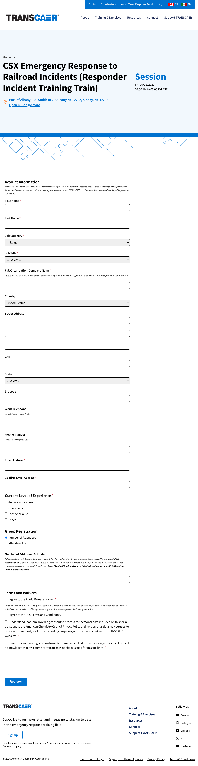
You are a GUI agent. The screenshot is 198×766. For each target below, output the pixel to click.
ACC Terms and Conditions (43, 615)
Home (7, 57)
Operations (15, 508)
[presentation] (34, 663)
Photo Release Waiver (40, 599)
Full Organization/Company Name (28, 270)
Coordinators (108, 4)
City (7, 356)
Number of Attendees (22, 537)
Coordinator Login (92, 759)
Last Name (13, 218)
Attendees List (17, 543)
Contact (93, 4)
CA (173, 4)
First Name (13, 201)
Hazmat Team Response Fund (136, 4)
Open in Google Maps (24, 105)
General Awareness (20, 502)
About (85, 18)
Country (10, 296)
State (8, 374)
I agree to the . (32, 599)
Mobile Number (16, 434)
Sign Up (13, 735)
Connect (152, 18)
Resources (134, 18)
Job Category (14, 235)
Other (12, 520)
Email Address (15, 460)
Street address (14, 313)
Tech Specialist (18, 514)
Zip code (10, 391)
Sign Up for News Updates (126, 759)
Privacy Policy (71, 626)
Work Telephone (15, 409)
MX (186, 4)
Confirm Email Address (21, 477)
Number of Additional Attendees (26, 554)
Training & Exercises (108, 18)
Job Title (11, 253)
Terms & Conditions (182, 759)
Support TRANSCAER (178, 18)
